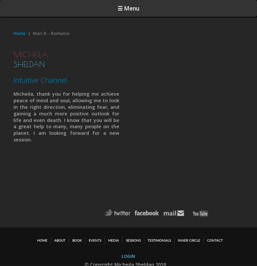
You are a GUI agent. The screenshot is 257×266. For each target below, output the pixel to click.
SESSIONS (133, 240)
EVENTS (95, 240)
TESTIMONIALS (159, 240)
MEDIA (113, 240)
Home (19, 33)
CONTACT (215, 240)
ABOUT (59, 240)
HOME (42, 240)
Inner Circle (189, 240)
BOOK (77, 240)
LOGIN (128, 256)
